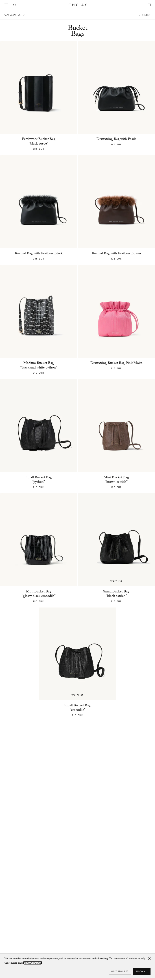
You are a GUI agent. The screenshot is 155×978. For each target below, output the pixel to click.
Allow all (142, 971)
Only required (120, 971)
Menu (7, 4)
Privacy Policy (32, 963)
